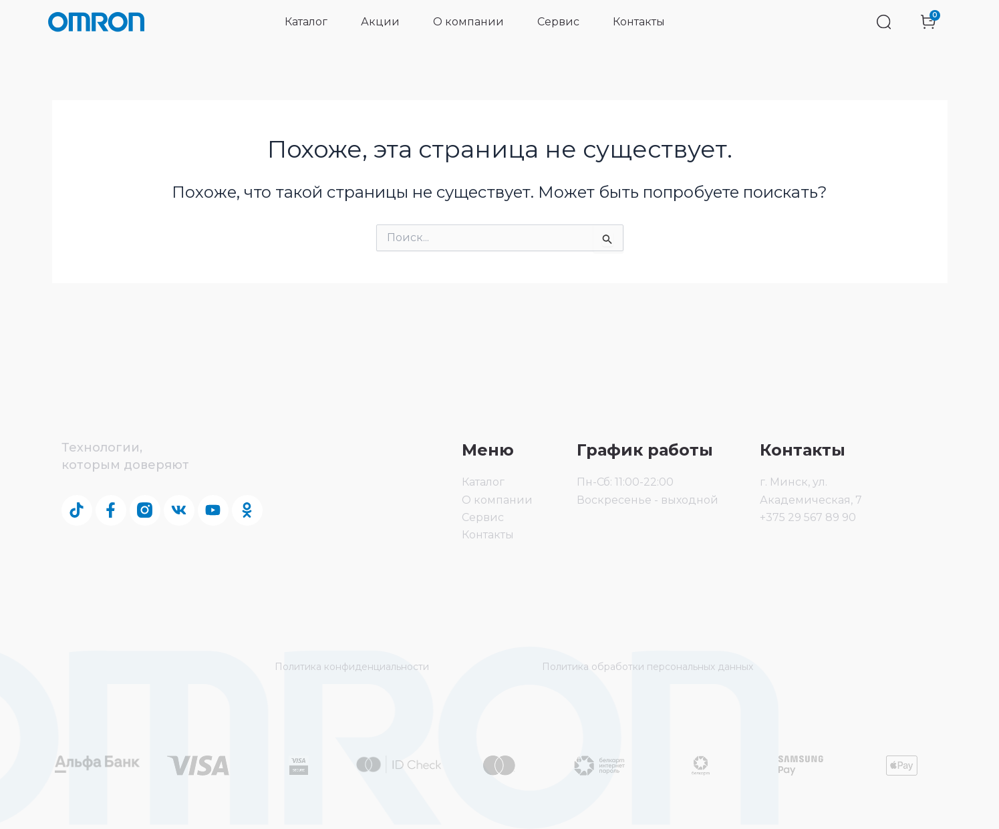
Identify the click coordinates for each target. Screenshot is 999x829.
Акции (380, 21)
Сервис (558, 21)
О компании (468, 21)
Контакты (639, 21)
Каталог (306, 21)
